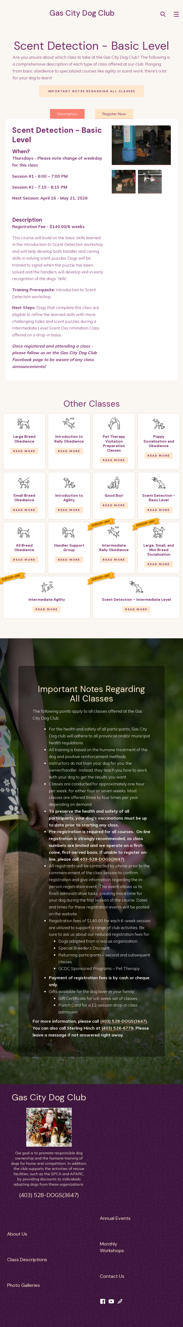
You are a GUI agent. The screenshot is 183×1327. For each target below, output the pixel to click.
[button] (176, 14)
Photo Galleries (23, 1285)
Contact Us (112, 1276)
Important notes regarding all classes (91, 91)
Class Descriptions (27, 1259)
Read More (24, 451)
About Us (17, 1234)
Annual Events (115, 1218)
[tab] (67, 114)
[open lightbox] (141, 145)
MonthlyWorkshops (112, 1247)
